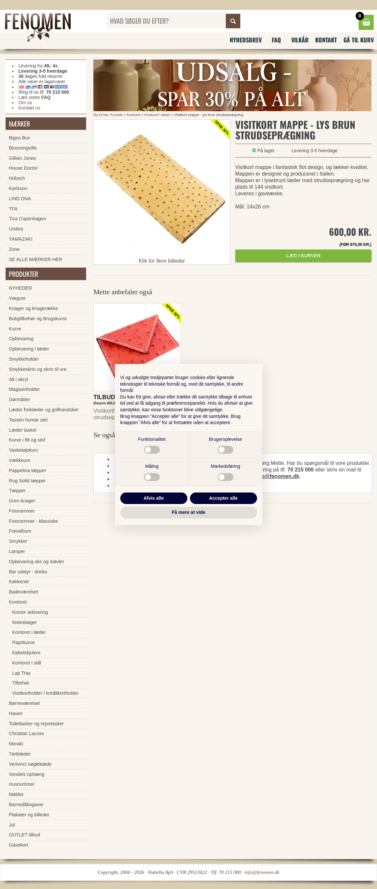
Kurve (15, 328)
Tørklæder (20, 754)
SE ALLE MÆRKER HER (35, 259)
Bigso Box (19, 137)
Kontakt (326, 40)
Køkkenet (19, 581)
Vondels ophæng (26, 774)
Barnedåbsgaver (26, 804)
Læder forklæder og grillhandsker (44, 409)
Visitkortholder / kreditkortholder (45, 693)
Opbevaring (21, 338)
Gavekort (18, 845)
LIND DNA (20, 198)
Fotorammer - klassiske (33, 521)
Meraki (16, 743)
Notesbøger (24, 622)
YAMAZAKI (21, 239)
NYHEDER (20, 288)
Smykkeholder (24, 359)
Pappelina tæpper (27, 470)
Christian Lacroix (26, 733)
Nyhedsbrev (246, 40)
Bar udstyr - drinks (28, 571)
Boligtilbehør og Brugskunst (38, 318)
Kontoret (133, 115)
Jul (12, 825)
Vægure (17, 298)
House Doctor (23, 168)
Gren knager (22, 500)
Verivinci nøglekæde (30, 764)
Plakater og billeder (29, 814)
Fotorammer (22, 511)
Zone (14, 249)
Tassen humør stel (28, 419)
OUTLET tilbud (24, 834)
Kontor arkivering (30, 612)
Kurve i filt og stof (27, 440)
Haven (16, 713)
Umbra (16, 228)
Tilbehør (20, 682)
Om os (25, 102)
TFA (13, 208)
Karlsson (18, 188)
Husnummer (22, 784)
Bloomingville (23, 148)
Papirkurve (23, 642)
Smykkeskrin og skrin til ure (37, 369)
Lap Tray (21, 673)
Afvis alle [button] (154, 498)
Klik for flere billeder (162, 261)
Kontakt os (29, 107)
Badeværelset (23, 591)
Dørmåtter (19, 399)
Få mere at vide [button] (188, 512)
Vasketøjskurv (23, 450)
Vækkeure (20, 460)
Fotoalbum (20, 531)
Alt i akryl (18, 379)
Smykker (18, 541)
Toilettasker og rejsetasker (36, 723)
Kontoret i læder (157, 115)
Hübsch (17, 178)
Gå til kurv (358, 40)
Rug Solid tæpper (27, 480)
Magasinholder (24, 389)
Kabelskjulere (26, 652)
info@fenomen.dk (277, 476)
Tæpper (17, 490)
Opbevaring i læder (29, 348)
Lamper (17, 551)
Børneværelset (24, 703)
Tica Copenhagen (27, 218)
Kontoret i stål (26, 662)
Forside (116, 115)
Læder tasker (23, 430)
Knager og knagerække (33, 308)
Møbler (16, 794)
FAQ (276, 40)
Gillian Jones (22, 158)
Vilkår (300, 40)
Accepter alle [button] (223, 498)
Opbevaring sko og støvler (36, 561)
